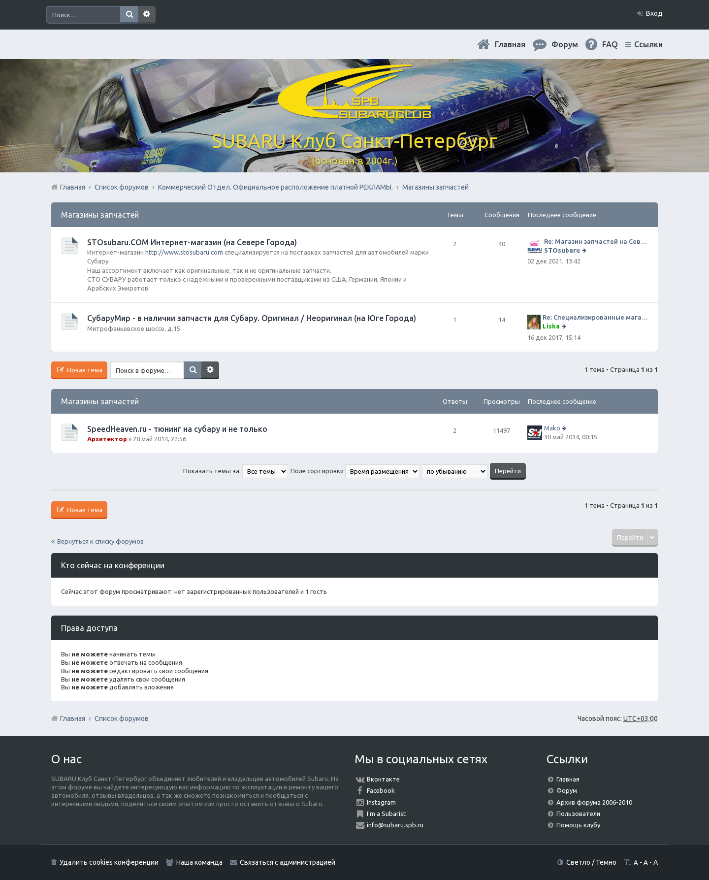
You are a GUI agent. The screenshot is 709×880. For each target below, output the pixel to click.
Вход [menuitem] (654, 13)
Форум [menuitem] (564, 44)
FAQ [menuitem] (610, 44)
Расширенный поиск (147, 15)
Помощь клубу (578, 824)
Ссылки (648, 44)
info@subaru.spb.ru (395, 824)
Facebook (381, 790)
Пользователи (578, 813)
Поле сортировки (354, 470)
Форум (566, 790)
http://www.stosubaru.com (184, 252)
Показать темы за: (235, 470)
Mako (552, 427)
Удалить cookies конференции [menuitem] (109, 862)
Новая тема (83, 369)
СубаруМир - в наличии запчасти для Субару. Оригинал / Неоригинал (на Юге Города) (251, 318)
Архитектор (107, 438)
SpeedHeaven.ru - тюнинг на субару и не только (177, 428)
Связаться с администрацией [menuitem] (287, 862)
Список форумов (122, 718)
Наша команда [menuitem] (199, 862)
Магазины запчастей (100, 214)
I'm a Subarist (386, 813)
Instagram (381, 802)
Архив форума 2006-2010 (594, 802)
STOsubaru (562, 250)
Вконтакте (383, 779)
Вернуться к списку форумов (100, 541)
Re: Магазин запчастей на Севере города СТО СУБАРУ (596, 241)
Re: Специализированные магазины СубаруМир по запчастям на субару (595, 317)
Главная (510, 44)
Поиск (129, 15)
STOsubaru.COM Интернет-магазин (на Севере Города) (192, 242)
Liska (551, 326)
